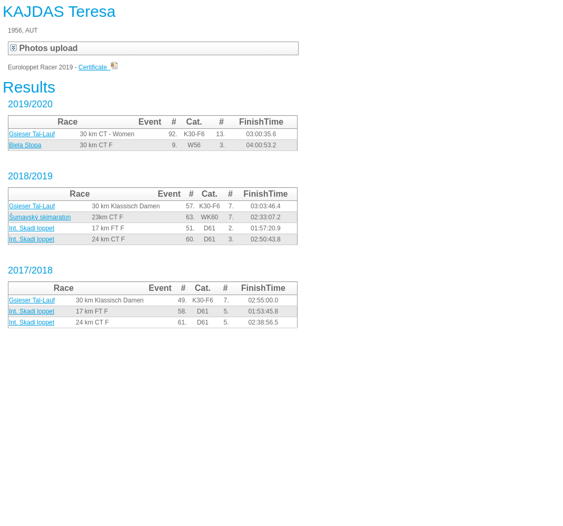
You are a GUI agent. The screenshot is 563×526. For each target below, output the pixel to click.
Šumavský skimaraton (40, 217)
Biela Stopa (25, 145)
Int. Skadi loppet (31, 228)
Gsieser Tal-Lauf (32, 134)
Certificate (98, 67)
